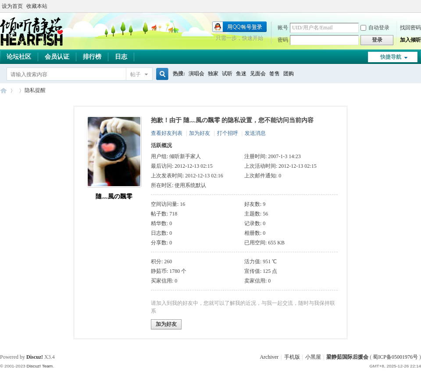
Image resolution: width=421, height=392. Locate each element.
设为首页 (12, 6)
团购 (288, 74)
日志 (121, 56)
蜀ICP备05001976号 (395, 357)
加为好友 (199, 133)
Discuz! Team (39, 366)
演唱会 (196, 74)
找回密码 (410, 28)
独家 (213, 74)
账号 (283, 28)
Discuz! (34, 357)
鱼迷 (241, 74)
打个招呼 (227, 133)
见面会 (258, 74)
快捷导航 (390, 57)
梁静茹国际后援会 (347, 357)
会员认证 (57, 56)
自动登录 (374, 28)
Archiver (269, 357)
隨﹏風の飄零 (114, 196)
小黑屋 (313, 357)
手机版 (292, 357)
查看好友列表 (166, 133)
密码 (283, 40)
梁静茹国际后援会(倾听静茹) (3, 90)
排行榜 (92, 56)
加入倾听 (410, 40)
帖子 (135, 74)
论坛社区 (19, 56)
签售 (274, 74)
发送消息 (255, 133)
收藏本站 (36, 6)
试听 (227, 74)
